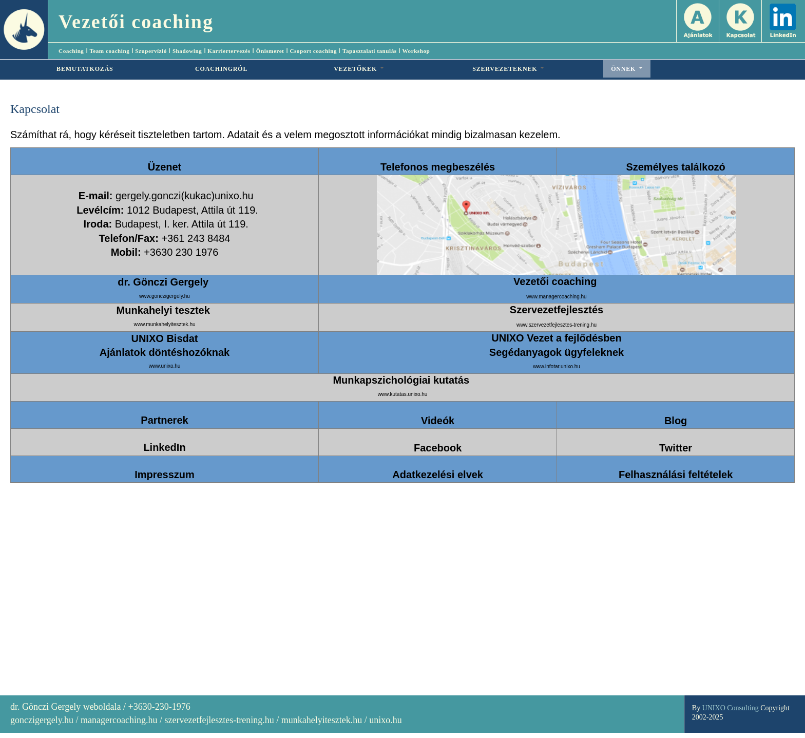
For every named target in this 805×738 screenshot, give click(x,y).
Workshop (416, 51)
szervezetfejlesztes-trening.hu (219, 720)
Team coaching (109, 51)
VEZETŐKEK (359, 68)
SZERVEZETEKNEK (508, 68)
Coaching (71, 51)
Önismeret (270, 51)
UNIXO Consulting (730, 708)
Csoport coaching (313, 51)
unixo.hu (385, 720)
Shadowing (187, 51)
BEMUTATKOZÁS (84, 68)
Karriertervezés (228, 51)
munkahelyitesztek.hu (321, 720)
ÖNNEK (627, 68)
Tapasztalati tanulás (369, 51)
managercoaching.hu (119, 720)
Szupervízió (150, 51)
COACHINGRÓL (221, 68)
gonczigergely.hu (41, 720)
